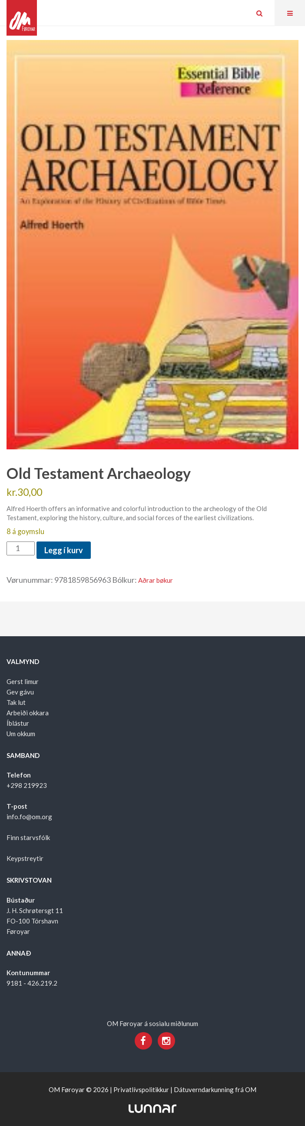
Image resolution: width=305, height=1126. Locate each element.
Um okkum (21, 733)
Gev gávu (20, 692)
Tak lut (16, 702)
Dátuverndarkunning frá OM (215, 1089)
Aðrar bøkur (155, 580)
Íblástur (18, 723)
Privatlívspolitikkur (141, 1089)
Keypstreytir (25, 858)
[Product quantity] (21, 548)
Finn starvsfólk (28, 837)
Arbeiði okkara (28, 713)
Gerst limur (23, 681)
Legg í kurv (63, 550)
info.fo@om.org (29, 816)
